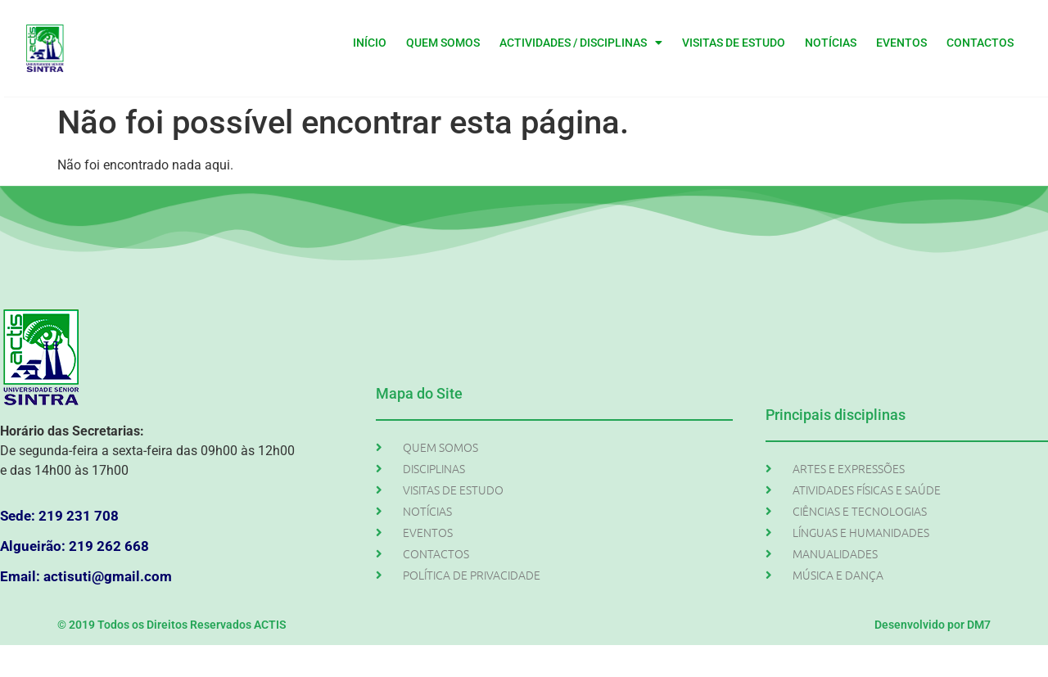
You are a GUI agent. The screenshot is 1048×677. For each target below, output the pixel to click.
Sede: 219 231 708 (59, 516)
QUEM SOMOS (443, 42)
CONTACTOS (980, 42)
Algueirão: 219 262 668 (74, 546)
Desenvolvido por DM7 (932, 624)
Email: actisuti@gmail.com (86, 576)
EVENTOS (901, 42)
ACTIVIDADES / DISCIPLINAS (580, 42)
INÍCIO (369, 42)
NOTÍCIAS (830, 42)
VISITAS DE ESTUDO (733, 42)
